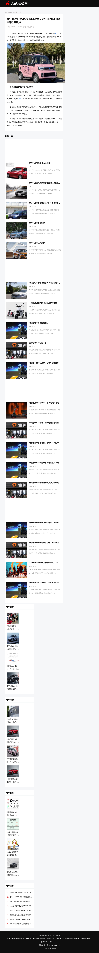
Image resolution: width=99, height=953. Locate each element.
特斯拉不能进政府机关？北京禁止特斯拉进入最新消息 (21, 910)
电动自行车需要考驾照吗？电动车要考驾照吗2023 (48, 283)
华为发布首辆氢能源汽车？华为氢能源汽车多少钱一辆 (21, 906)
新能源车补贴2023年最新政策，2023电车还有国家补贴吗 (21, 919)
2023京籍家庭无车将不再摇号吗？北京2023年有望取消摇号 (21, 901)
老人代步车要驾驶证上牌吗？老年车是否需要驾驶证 (49, 203)
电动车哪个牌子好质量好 (38, 323)
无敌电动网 (19, 3)
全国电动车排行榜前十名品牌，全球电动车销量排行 (49, 483)
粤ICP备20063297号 (53, 945)
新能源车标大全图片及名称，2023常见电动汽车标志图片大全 (21, 892)
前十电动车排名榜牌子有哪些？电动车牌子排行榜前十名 (51, 523)
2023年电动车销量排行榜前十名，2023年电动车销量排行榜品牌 (54, 563)
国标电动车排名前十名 (38, 343)
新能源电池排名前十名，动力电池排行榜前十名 (12, 669)
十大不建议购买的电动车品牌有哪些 (43, 303)
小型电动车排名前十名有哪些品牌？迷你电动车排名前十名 (51, 463)
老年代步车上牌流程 (37, 243)
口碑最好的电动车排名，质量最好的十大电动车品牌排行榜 (51, 583)
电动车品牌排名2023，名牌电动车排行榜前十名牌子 (49, 403)
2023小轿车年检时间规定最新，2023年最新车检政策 (21, 897)
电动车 (15, 12)
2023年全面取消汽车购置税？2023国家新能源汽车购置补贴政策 (21, 924)
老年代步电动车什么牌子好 (39, 163)
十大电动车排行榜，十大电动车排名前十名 (45, 423)
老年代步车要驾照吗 (37, 223)
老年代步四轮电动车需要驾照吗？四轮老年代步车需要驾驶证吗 (53, 183)
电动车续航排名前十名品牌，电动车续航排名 (46, 543)
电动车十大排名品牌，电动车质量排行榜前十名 (47, 363)
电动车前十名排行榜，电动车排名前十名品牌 (46, 443)
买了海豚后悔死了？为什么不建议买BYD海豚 (12, 762)
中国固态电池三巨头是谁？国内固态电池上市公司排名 (21, 915)
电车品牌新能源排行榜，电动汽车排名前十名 (12, 782)
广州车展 (53, 948)
